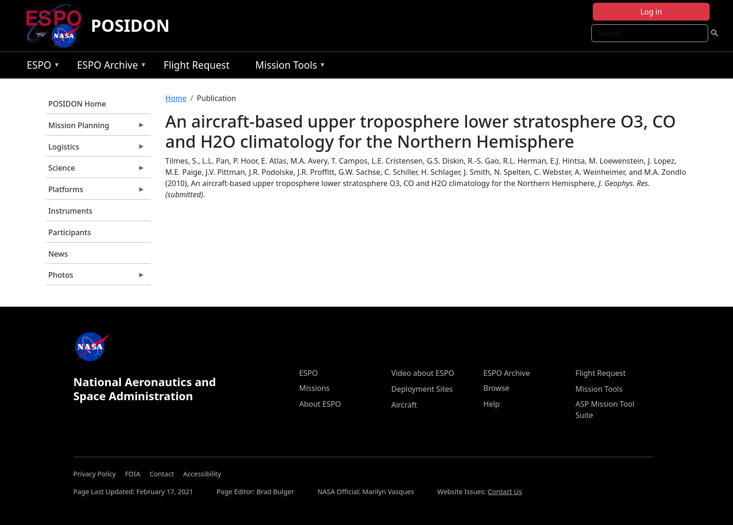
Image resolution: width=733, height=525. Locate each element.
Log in (651, 12)
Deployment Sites (422, 389)
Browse (496, 388)
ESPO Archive (109, 66)
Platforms (95, 191)
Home (176, 98)
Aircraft (404, 405)
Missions (314, 388)
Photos (95, 277)
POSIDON (130, 25)
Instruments (70, 211)
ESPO (41, 66)
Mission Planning (95, 127)
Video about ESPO (422, 373)
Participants (69, 232)
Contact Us (505, 491)
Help (491, 404)
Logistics (95, 149)
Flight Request (197, 65)
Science (95, 170)
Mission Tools (288, 66)
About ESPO (320, 404)
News (58, 254)
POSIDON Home (77, 104)
